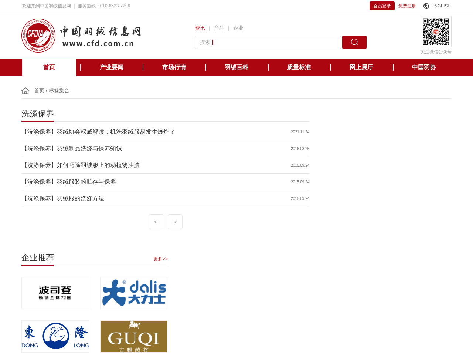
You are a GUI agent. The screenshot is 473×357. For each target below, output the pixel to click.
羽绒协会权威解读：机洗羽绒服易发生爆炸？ (117, 132)
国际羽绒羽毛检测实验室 (352, 273)
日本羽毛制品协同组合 (230, 273)
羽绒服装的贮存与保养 (87, 181)
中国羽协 (424, 67)
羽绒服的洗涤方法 (81, 198)
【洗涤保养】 (40, 132)
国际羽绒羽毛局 (84, 273)
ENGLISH (437, 6)
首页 (49, 67)
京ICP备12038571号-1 (192, 332)
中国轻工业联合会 (40, 273)
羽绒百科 (236, 67)
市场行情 (174, 67)
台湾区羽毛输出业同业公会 (290, 273)
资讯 (200, 28)
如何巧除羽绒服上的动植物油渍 (99, 165)
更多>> (444, 126)
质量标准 (299, 67)
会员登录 (382, 6)
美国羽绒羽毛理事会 (177, 273)
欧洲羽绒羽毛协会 (128, 273)
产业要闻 (111, 67)
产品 (219, 28)
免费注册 (407, 6)
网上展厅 (361, 67)
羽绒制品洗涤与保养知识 (90, 148)
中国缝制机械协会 (405, 273)
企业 (238, 28)
